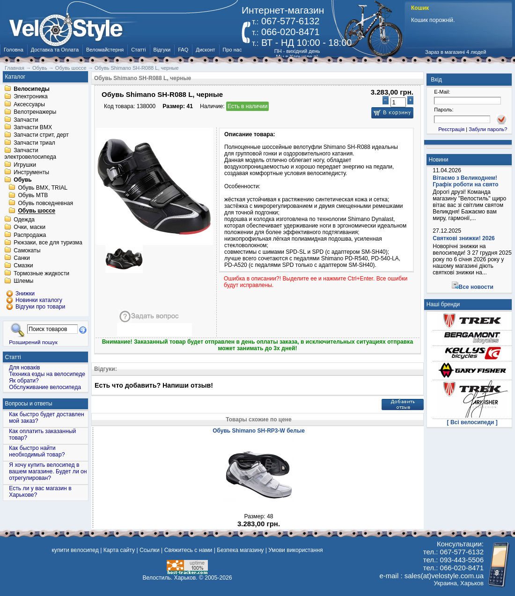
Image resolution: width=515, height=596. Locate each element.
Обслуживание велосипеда (45, 387)
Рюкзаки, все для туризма (48, 243)
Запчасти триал (34, 143)
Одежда (24, 219)
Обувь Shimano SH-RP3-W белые (259, 430)
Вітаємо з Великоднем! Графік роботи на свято (465, 181)
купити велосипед (75, 550)
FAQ (183, 49)
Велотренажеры (35, 112)
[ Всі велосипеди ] (472, 422)
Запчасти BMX (33, 127)
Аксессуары (29, 104)
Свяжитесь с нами (188, 550)
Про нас (232, 49)
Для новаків (24, 367)
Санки (22, 258)
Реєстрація (451, 129)
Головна (13, 49)
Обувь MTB (33, 195)
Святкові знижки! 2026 (464, 238)
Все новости (476, 287)
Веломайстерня (105, 49)
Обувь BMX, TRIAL (42, 187)
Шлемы (23, 281)
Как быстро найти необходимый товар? (37, 451)
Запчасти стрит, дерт (41, 135)
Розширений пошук (33, 342)
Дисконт (205, 49)
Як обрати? (24, 380)
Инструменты (31, 172)
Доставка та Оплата (55, 49)
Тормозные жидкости (41, 273)
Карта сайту (119, 550)
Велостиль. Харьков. (170, 577)
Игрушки (25, 165)
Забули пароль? (488, 129)
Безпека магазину (240, 550)
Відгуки (162, 49)
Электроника (31, 97)
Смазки (23, 266)
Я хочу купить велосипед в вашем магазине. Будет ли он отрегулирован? (48, 471)
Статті (138, 49)
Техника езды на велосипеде (47, 374)
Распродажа (30, 235)
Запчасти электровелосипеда (30, 154)
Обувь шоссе (36, 211)
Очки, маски (29, 227)
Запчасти (26, 120)
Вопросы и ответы (28, 403)
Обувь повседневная (45, 203)
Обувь (23, 180)
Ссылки (150, 550)
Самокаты (27, 250)
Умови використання (295, 550)
